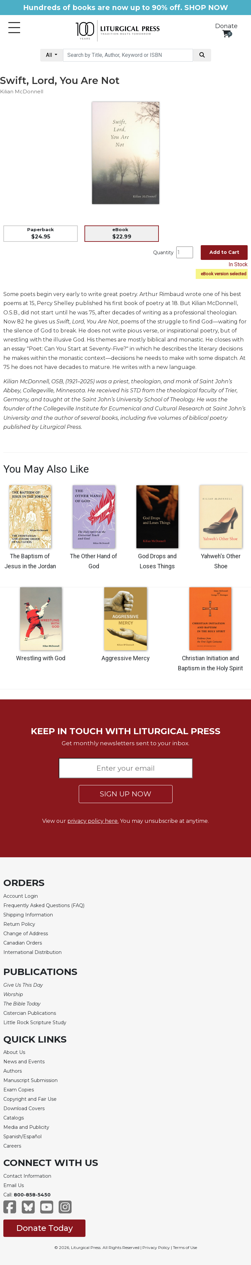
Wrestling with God (40, 658)
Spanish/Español (22, 1137)
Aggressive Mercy (125, 658)
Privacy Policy (156, 1247)
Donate (226, 26)
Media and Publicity (26, 1127)
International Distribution (32, 952)
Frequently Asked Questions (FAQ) (43, 905)
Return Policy (19, 924)
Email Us (13, 1185)
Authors (12, 1071)
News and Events (24, 1062)
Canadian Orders (22, 943)
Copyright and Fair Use (30, 1099)
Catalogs (13, 1118)
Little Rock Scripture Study (34, 1022)
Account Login (20, 896)
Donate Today (44, 1228)
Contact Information (27, 1176)
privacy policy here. (93, 821)
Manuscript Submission (30, 1080)
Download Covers (24, 1108)
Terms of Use (185, 1247)
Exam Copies (18, 1090)
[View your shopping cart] (226, 33)
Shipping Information (28, 915)
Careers (12, 1146)
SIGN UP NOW (125, 794)
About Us (14, 1052)
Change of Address (25, 934)
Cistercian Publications (29, 1013)
